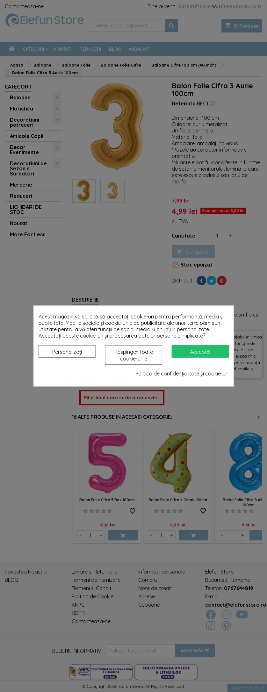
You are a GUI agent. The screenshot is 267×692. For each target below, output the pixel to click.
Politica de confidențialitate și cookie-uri (181, 373)
